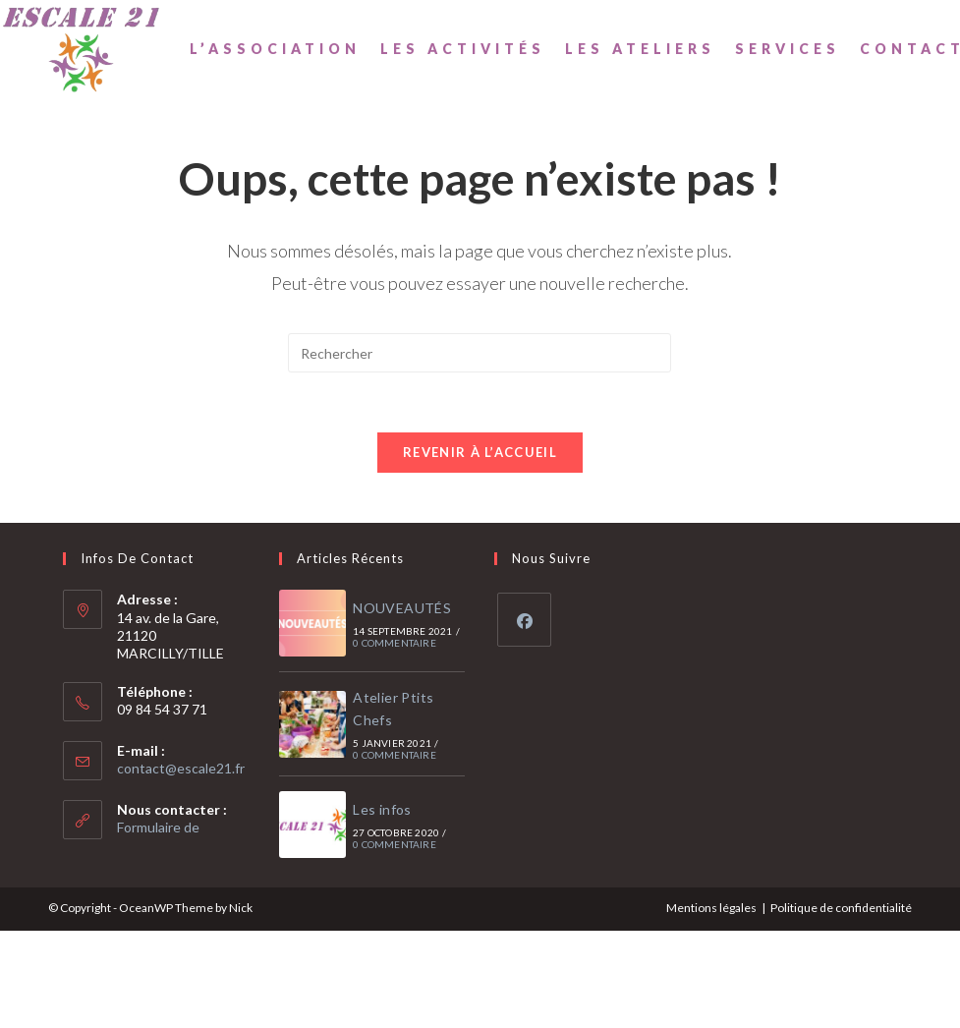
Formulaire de (158, 827)
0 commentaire (394, 643)
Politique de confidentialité (841, 907)
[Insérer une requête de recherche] (479, 352)
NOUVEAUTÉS (402, 608)
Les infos (382, 809)
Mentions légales (711, 907)
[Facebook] (524, 620)
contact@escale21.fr (181, 768)
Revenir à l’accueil (480, 452)
